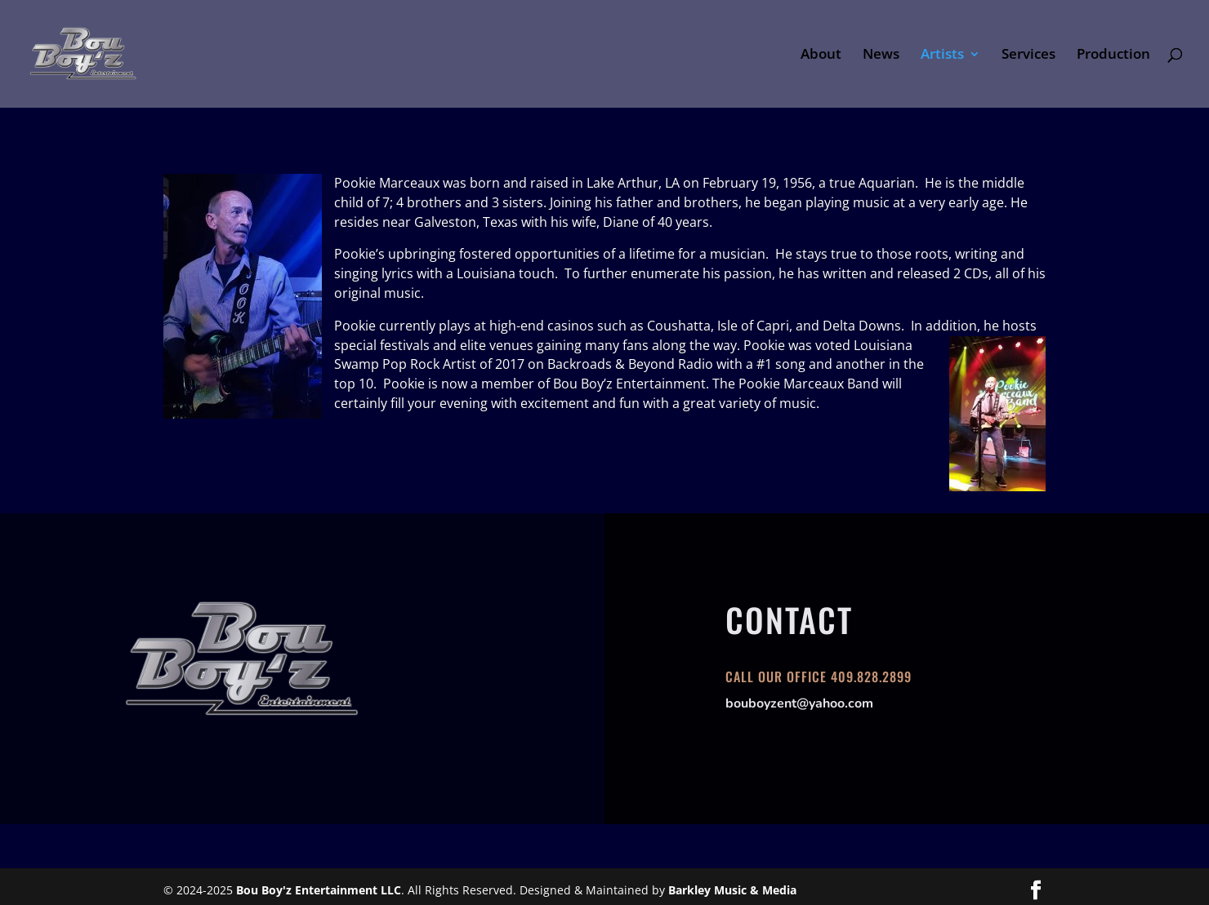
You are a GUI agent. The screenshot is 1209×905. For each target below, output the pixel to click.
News (881, 55)
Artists (942, 55)
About (821, 55)
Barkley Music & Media (732, 890)
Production (1113, 55)
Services (1028, 55)
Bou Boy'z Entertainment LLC (318, 890)
